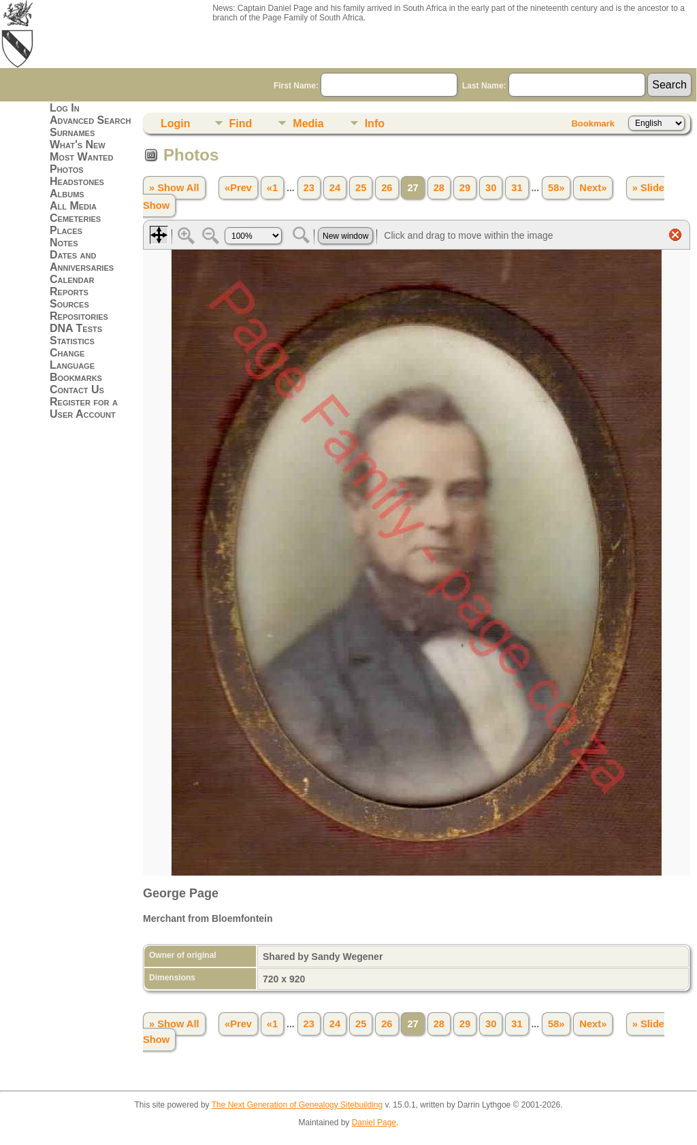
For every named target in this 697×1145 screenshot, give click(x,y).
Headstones (77, 181)
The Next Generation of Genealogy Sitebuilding (297, 1105)
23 (309, 187)
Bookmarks (76, 377)
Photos (67, 169)
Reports (69, 291)
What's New (78, 144)
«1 (272, 187)
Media (308, 123)
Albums (67, 193)
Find (241, 123)
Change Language (72, 359)
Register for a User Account (84, 408)
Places (66, 230)
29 (464, 187)
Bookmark (593, 123)
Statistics (72, 340)
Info (375, 123)
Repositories (79, 316)
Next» (592, 187)
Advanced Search (90, 120)
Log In (65, 108)
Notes (64, 242)
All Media (73, 206)
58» (556, 187)
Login (176, 123)
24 (334, 187)
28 (439, 187)
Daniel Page (374, 1122)
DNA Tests (76, 328)
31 (516, 187)
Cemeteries (75, 218)
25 (360, 187)
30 (490, 187)
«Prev (238, 187)
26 (386, 187)
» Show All (174, 187)
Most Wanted (81, 157)
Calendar (72, 279)
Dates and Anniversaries (82, 261)
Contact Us (77, 389)
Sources (69, 304)
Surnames (72, 132)
